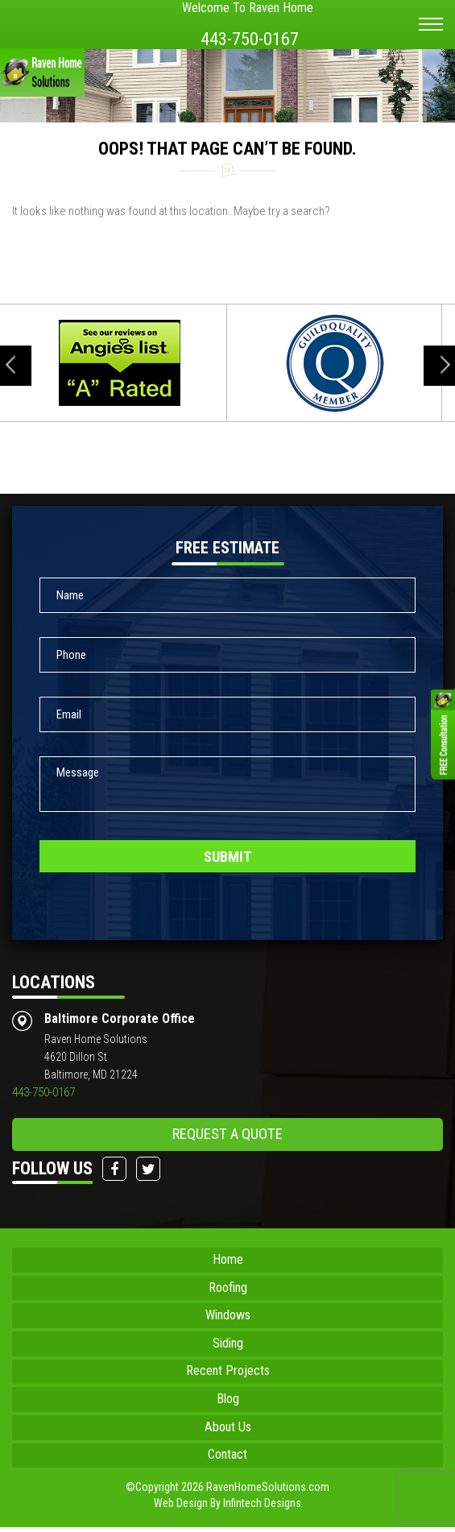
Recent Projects (227, 1372)
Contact (228, 1459)
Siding (227, 1343)
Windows (228, 1314)
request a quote (227, 1130)
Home (227, 1256)
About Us (228, 1430)
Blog (227, 1401)
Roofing (227, 1285)
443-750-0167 (248, 38)
